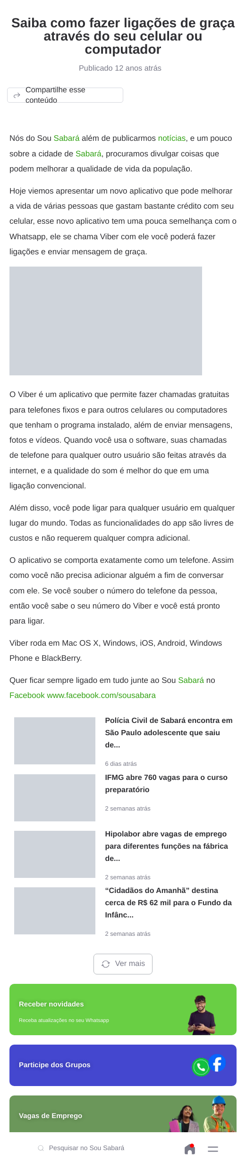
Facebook (27, 695)
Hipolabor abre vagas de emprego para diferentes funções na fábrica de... (166, 846)
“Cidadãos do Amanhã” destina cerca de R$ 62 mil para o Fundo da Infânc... (168, 903)
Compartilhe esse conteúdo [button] (48, 95)
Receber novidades (51, 1004)
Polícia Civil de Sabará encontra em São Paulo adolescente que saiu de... (168, 733)
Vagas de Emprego (50, 1116)
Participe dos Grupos (55, 1065)
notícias (172, 138)
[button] (213, 1149)
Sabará (67, 138)
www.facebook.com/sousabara (101, 695)
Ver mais (123, 964)
